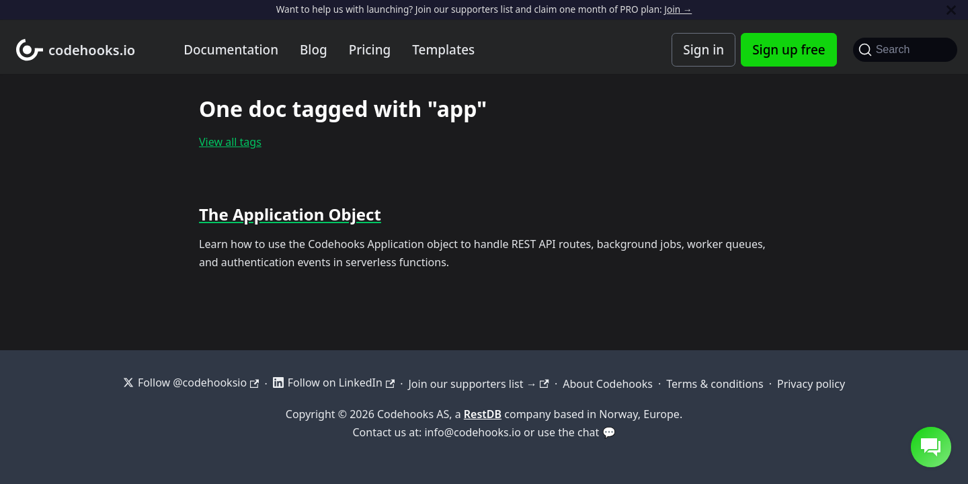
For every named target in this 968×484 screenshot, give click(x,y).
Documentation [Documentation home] (231, 49)
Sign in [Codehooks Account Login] (703, 49)
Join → (678, 9)
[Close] (951, 9)
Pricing (370, 49)
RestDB (482, 414)
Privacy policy (811, 383)
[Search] (905, 50)
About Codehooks (608, 383)
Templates (443, 49)
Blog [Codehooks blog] (313, 49)
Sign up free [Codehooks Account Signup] (788, 49)
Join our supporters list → (478, 383)
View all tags (230, 141)
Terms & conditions (714, 383)
